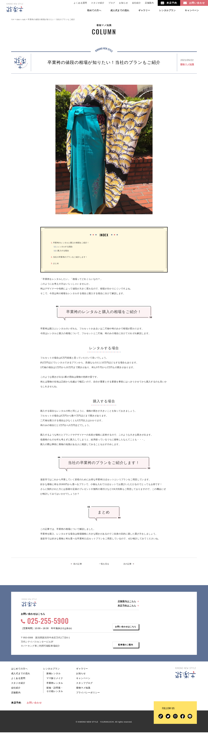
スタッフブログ (84, 685)
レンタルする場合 (65, 246)
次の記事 (128, 564)
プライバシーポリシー (88, 695)
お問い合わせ (34, 705)
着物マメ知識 (187, 64)
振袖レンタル (53, 676)
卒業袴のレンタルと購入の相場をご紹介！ (74, 242)
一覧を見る (104, 564)
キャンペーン (83, 681)
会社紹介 (136, 3)
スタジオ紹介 (97, 3)
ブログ (111, 3)
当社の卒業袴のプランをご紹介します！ (73, 257)
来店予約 (16, 705)
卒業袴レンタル (54, 685)
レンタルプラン (51, 671)
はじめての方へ (19, 671)
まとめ (55, 263)
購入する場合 (63, 250)
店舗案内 (149, 3)
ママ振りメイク (54, 681)
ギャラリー (82, 671)
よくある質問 (80, 3)
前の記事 (79, 564)
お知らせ (123, 3)
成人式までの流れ (20, 676)
